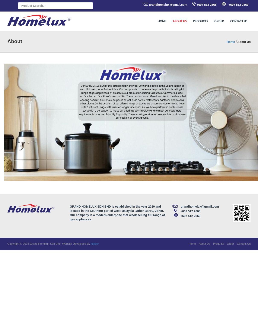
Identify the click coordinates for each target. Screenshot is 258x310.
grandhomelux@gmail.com (168, 4)
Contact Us (239, 21)
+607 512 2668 (207, 4)
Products (200, 21)
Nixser (95, 243)
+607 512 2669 (239, 4)
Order (219, 21)
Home (162, 21)
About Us (180, 21)
